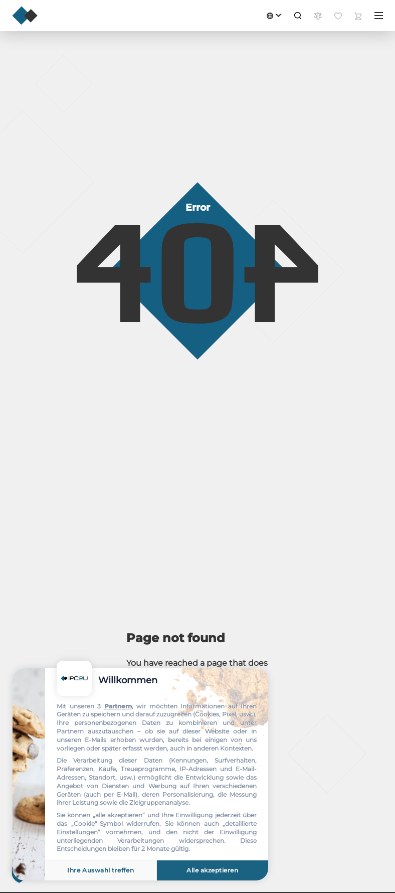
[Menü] (378, 15)
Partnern (118, 706)
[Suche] (297, 16)
